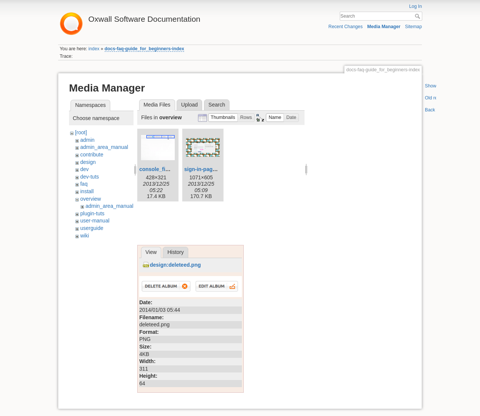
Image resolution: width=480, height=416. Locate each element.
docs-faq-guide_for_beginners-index (144, 48)
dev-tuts (89, 177)
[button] (223, 117)
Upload (189, 105)
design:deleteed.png (175, 265)
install (87, 191)
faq (83, 184)
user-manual (95, 221)
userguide (92, 228)
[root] (81, 132)
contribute (91, 155)
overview (90, 199)
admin (87, 140)
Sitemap (413, 26)
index (93, 48)
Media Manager (383, 26)
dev (84, 169)
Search (418, 16)
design (88, 162)
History (175, 252)
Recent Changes (345, 26)
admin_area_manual (104, 147)
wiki (84, 236)
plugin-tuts (92, 213)
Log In (415, 6)
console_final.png (161, 169)
